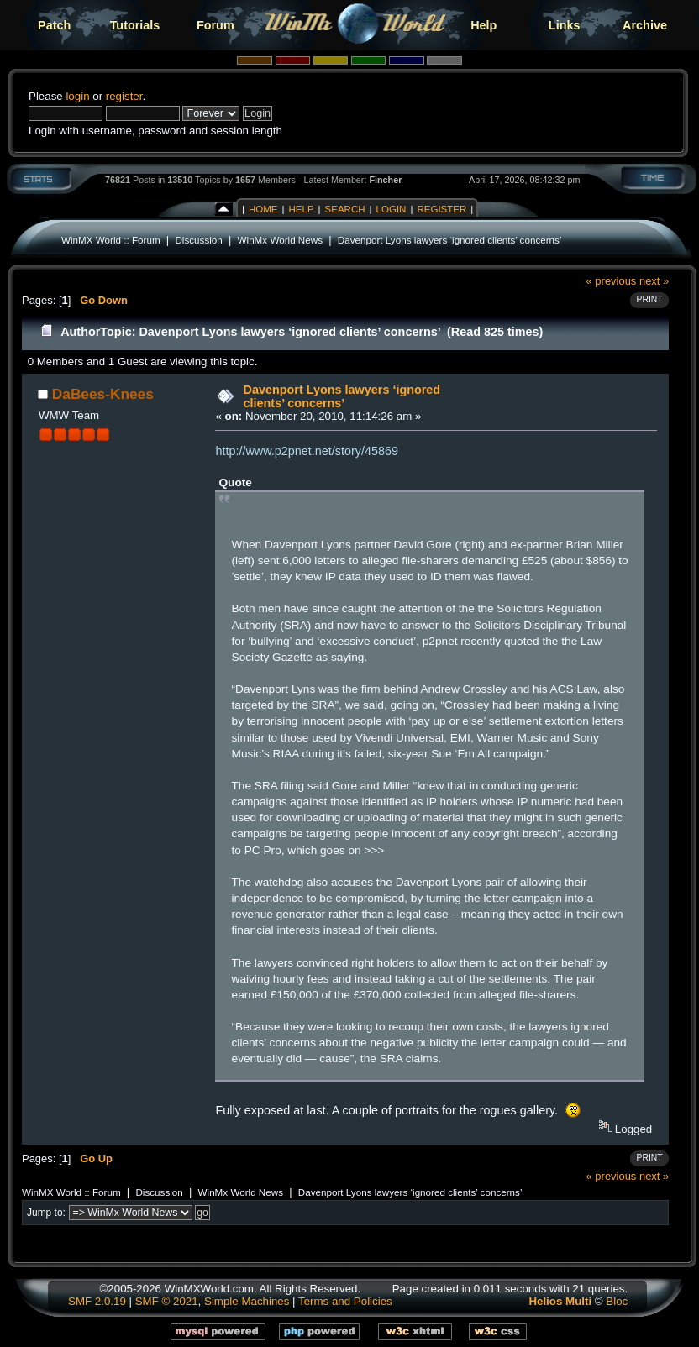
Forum (215, 25)
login (77, 96)
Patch (54, 25)
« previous (611, 281)
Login (391, 209)
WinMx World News (280, 239)
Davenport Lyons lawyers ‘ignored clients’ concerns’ (450, 239)
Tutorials (135, 25)
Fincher (385, 180)
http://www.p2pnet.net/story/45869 (306, 451)
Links (565, 25)
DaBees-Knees (103, 393)
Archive (645, 25)
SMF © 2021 (166, 1301)
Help (483, 25)
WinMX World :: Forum (110, 239)
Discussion (198, 239)
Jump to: (46, 1213)
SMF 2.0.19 (97, 1301)
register (124, 96)
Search (345, 209)
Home (263, 209)
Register (441, 209)
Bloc (617, 1301)
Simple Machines (246, 1301)
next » (654, 281)
